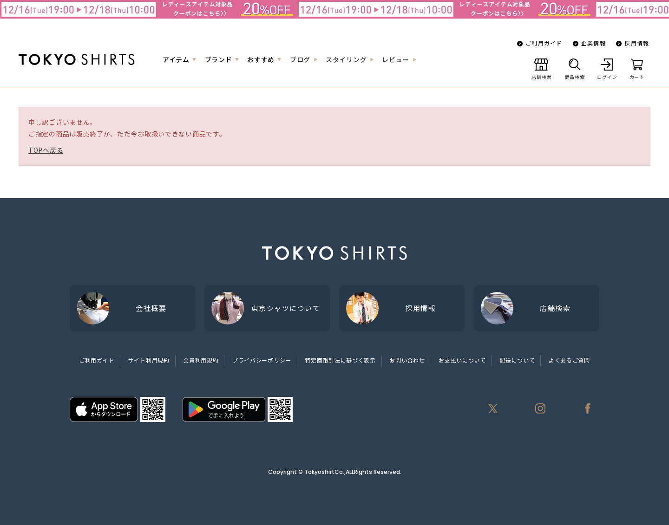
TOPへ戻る (45, 150)
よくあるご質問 (569, 360)
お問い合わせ (407, 360)
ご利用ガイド (543, 43)
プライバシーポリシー (261, 360)
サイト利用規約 (149, 360)
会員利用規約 (200, 360)
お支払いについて (462, 360)
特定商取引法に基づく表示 (340, 360)
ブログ (300, 59)
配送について (517, 360)
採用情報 (636, 43)
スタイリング (346, 59)
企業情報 (593, 43)
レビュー (395, 59)
